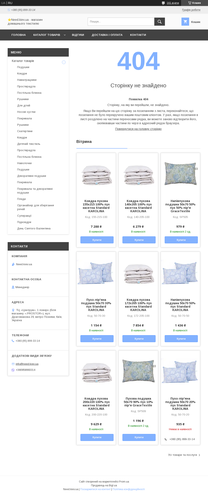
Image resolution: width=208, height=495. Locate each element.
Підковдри (24, 222)
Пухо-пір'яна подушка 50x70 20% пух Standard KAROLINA (180, 403)
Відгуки (78, 34)
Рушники (23, 99)
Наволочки (24, 163)
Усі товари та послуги (182, 454)
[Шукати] (159, 22)
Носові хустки (26, 111)
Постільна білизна (29, 92)
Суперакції (24, 215)
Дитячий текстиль (28, 143)
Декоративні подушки (31, 175)
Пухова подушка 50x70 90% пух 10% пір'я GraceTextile (138, 402)
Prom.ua (124, 481)
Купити (97, 239)
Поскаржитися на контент (95, 489)
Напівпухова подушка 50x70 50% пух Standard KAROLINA (180, 305)
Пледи (21, 199)
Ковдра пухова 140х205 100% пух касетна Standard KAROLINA (138, 206)
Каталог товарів (46, 34)
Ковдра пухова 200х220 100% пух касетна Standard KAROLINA (96, 403)
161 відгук (173, 2)
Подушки (23, 67)
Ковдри (22, 73)
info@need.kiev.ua (27, 363)
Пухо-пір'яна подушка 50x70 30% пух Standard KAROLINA (96, 305)
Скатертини (24, 131)
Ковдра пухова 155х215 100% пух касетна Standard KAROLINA (96, 206)
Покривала (24, 118)
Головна (18, 34)
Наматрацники (27, 79)
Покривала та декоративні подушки (35, 190)
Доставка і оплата (107, 34)
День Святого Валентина (34, 228)
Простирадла (26, 86)
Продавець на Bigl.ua (104, 485)
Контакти (138, 34)
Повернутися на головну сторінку (138, 129)
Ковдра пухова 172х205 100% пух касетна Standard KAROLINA (138, 305)
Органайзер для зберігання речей (35, 207)
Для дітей (23, 105)
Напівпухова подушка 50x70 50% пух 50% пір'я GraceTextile (180, 206)
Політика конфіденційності (128, 489)
